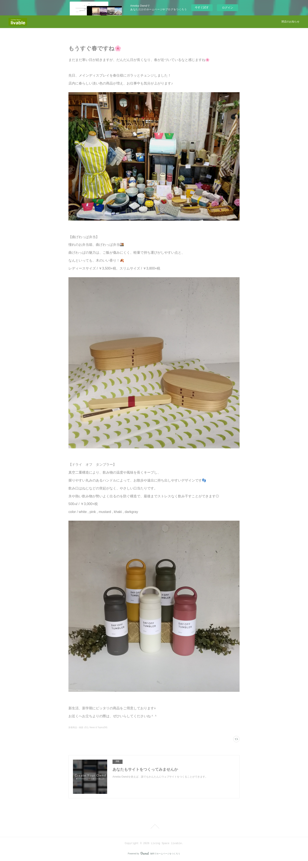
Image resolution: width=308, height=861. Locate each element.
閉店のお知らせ (290, 21)
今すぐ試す (202, 7)
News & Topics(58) (98, 727)
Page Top (154, 826)
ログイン (227, 7)
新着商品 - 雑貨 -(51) (78, 727)
